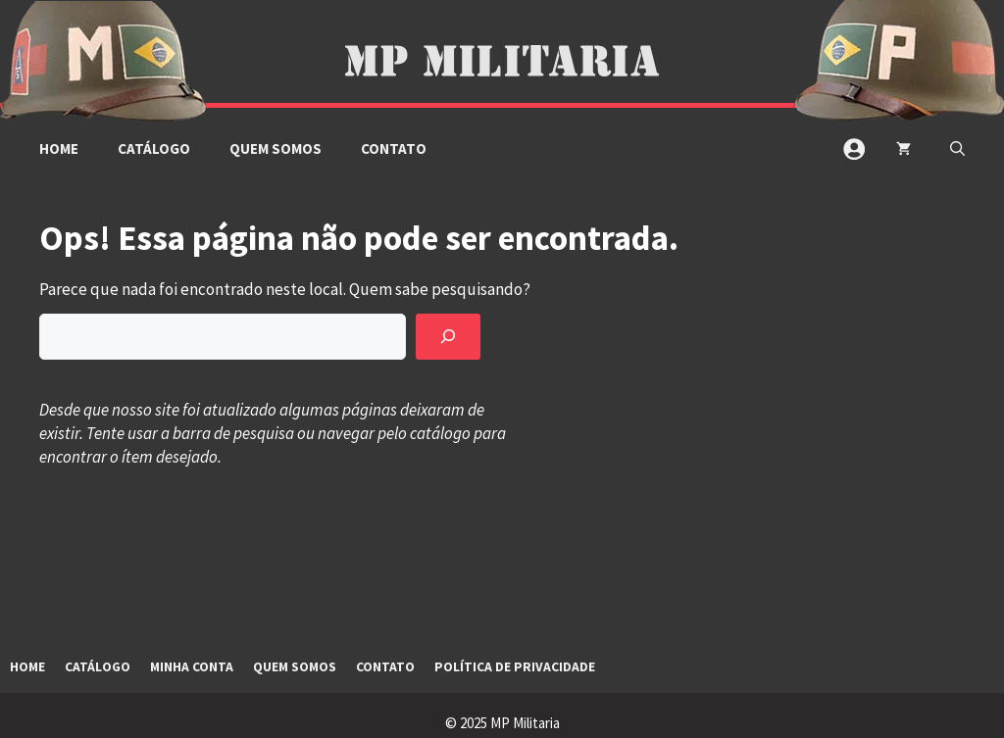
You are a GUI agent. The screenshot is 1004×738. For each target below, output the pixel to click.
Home (58, 148)
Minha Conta (191, 667)
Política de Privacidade (514, 667)
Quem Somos (275, 148)
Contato (394, 148)
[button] (957, 149)
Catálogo (154, 148)
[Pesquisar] (448, 337)
